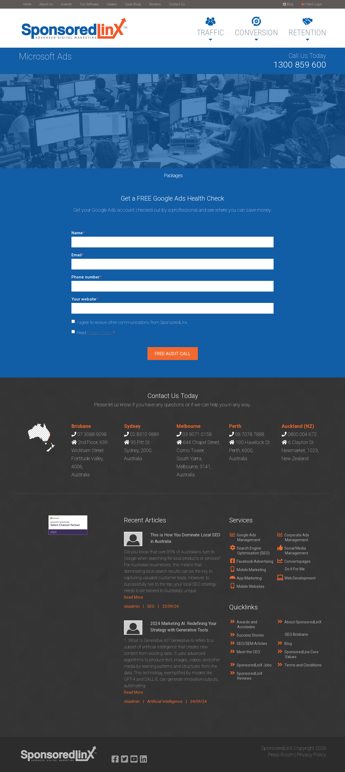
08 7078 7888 (249, 434)
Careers (111, 4)
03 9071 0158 (197, 434)
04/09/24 (198, 701)
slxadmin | (135, 606)
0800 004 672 (302, 434)
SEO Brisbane (296, 634)
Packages (173, 175)
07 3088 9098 (91, 434)
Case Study (133, 4)
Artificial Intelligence (164, 701)
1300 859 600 (299, 65)
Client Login (311, 4)
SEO (150, 606)
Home (27, 4)
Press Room (281, 754)
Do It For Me (295, 569)
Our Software (89, 4)
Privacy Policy (99, 332)
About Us (46, 4)
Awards (66, 4)
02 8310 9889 (144, 434)
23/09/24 (170, 606)
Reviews (155, 4)
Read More (133, 597)
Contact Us (177, 4)
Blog (288, 4)
